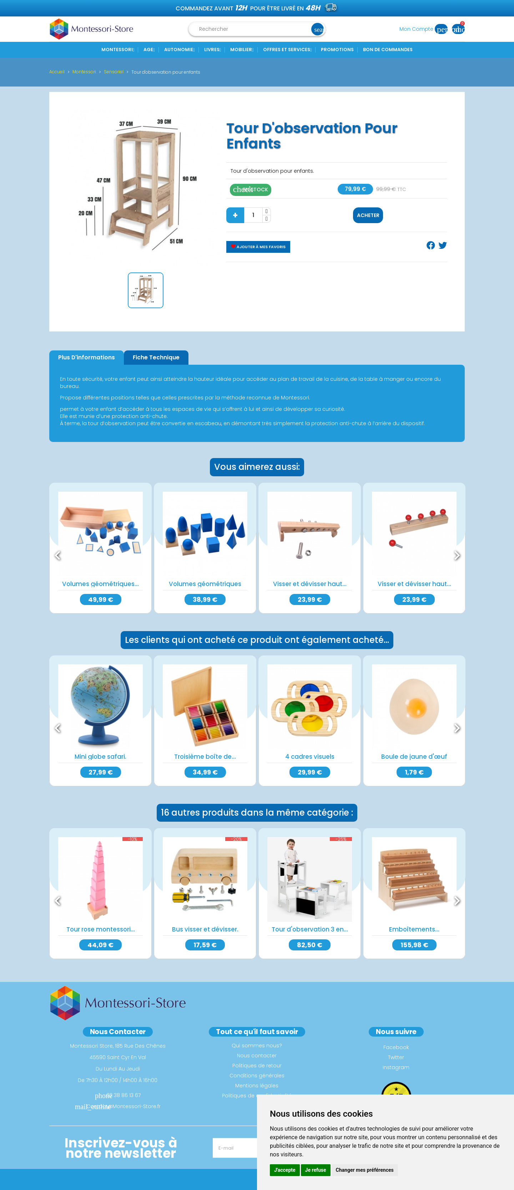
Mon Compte (425, 29)
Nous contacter (257, 1055)
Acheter (368, 215)
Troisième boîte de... (205, 756)
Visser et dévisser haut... (310, 584)
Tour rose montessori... (100, 929)
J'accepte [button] (285, 1170)
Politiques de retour (257, 1065)
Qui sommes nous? (257, 1045)
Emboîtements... (414, 929)
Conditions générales (257, 1075)
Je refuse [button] (315, 1170)
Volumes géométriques (205, 584)
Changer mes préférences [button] (365, 1170)
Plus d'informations (86, 357)
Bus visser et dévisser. (205, 929)
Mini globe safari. (100, 756)
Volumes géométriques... (100, 584)
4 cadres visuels (309, 756)
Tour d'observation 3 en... (310, 929)
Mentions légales (256, 1085)
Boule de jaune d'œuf (414, 756)
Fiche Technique (156, 357)
